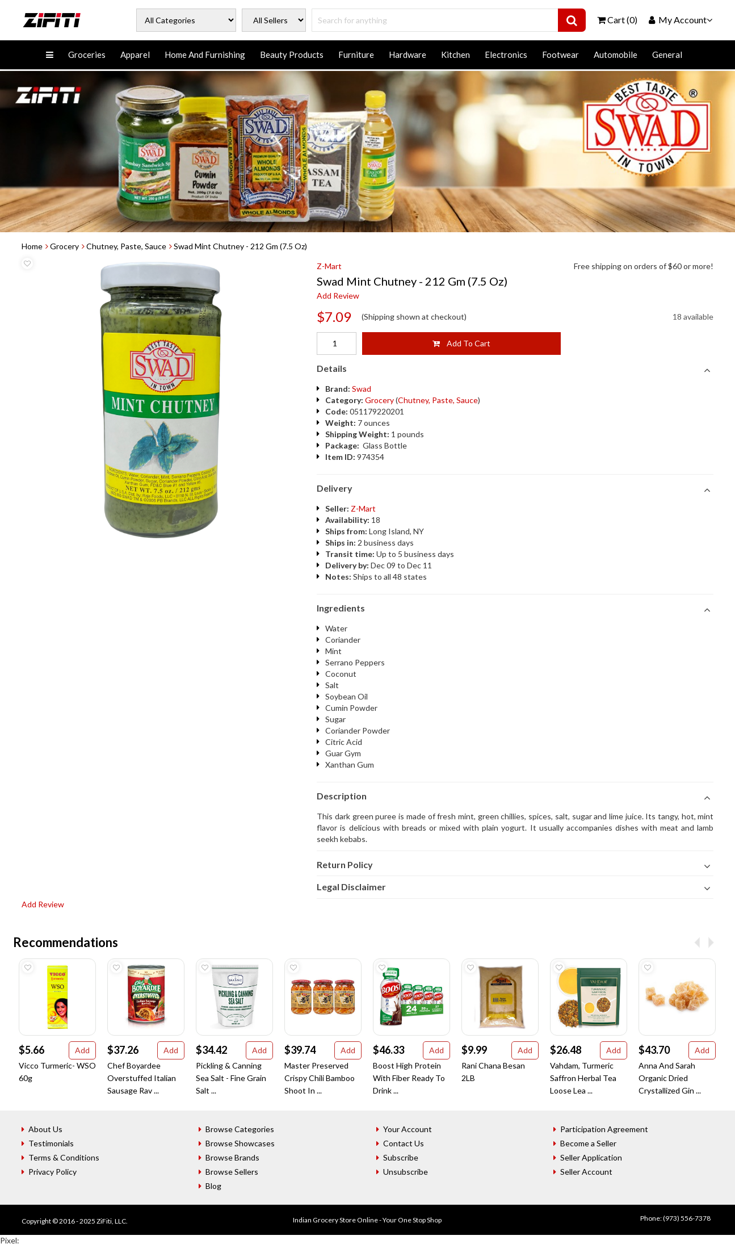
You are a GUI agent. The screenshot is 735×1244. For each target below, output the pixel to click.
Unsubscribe (405, 1171)
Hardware (407, 54)
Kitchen (455, 54)
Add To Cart (461, 343)
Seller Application (591, 1157)
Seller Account (586, 1171)
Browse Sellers (231, 1171)
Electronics (506, 54)
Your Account (407, 1129)
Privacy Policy (52, 1171)
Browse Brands (232, 1157)
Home (32, 246)
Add (82, 1050)
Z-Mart (329, 266)
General (667, 54)
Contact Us (403, 1143)
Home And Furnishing (205, 54)
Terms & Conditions (63, 1157)
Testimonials (51, 1143)
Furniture (356, 54)
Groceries (87, 54)
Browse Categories (239, 1129)
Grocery (64, 246)
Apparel (135, 54)
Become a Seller (588, 1143)
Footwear (560, 54)
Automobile (615, 54)
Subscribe (400, 1157)
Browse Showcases (240, 1143)
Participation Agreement (604, 1129)
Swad (361, 388)
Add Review (338, 295)
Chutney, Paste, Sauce (126, 246)
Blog (213, 1186)
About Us (45, 1129)
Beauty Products (292, 54)
